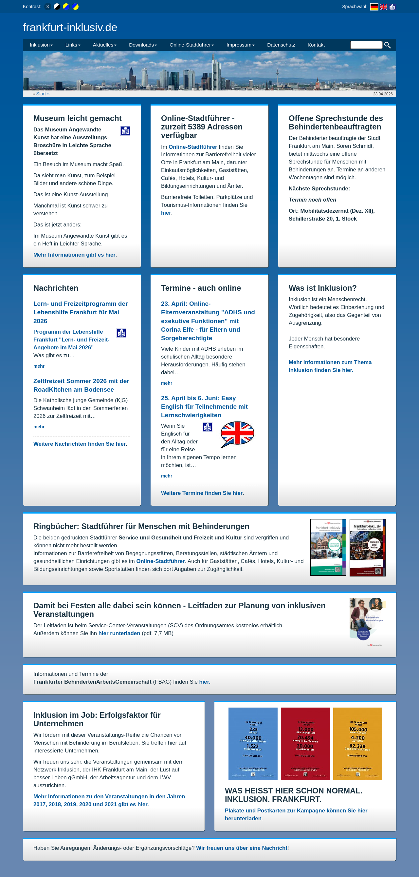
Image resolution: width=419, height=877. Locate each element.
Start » (43, 93)
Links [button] (73, 45)
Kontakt (316, 45)
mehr (39, 366)
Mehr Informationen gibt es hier (74, 255)
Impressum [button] (241, 45)
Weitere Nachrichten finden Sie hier (79, 444)
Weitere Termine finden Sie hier (202, 493)
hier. (204, 682)
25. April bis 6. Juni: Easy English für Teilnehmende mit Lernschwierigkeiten (204, 407)
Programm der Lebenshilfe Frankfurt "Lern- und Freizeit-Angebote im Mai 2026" (71, 340)
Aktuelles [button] (105, 45)
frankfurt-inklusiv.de (70, 27)
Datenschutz (281, 45)
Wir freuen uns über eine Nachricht (241, 848)
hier (166, 213)
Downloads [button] (143, 45)
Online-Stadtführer (193, 147)
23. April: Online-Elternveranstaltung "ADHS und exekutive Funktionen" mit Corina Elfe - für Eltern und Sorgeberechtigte (208, 320)
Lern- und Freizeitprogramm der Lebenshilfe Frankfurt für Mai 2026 (80, 312)
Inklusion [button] (41, 45)
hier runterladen (119, 633)
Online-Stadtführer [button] (192, 45)
